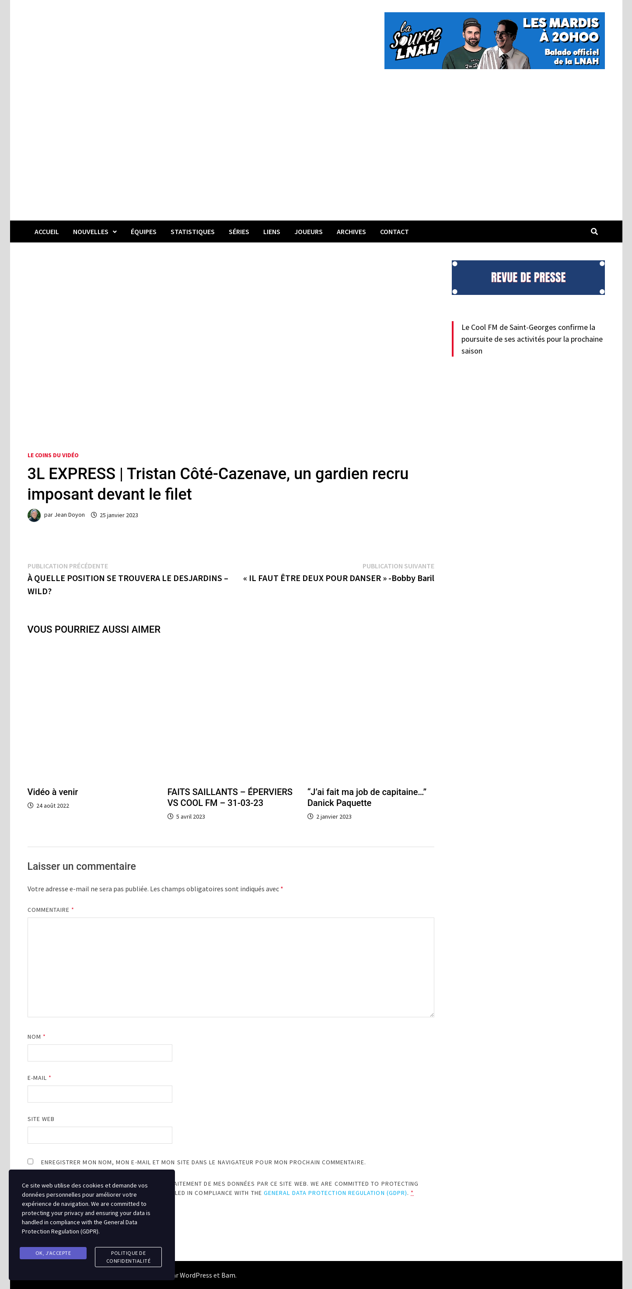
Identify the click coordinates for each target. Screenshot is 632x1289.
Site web (41, 1119)
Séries (239, 231)
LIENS (271, 231)
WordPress (196, 1275)
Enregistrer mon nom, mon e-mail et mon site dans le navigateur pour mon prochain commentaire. (203, 1162)
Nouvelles (90, 231)
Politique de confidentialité (128, 1257)
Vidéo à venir (53, 792)
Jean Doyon (69, 515)
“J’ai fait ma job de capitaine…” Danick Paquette (366, 797)
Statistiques (193, 231)
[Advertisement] (316, 155)
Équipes (144, 231)
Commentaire (51, 910)
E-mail (40, 1078)
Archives (351, 231)
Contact (394, 231)
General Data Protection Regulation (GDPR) (335, 1193)
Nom (37, 1036)
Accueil (47, 231)
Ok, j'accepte (53, 1253)
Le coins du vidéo (53, 455)
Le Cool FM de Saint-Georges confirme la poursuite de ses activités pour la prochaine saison (532, 339)
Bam (228, 1275)
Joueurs (308, 231)
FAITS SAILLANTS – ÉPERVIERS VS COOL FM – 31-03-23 (230, 797)
